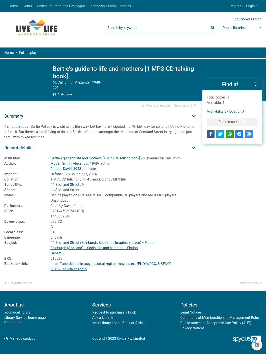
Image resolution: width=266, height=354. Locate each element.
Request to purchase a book (114, 312)
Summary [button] (13, 116)
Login (250, 6)
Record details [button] (18, 147)
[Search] (212, 28)
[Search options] (240, 28)
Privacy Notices (192, 328)
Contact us (12, 323)
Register (236, 6)
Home (13, 6)
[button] (255, 85)
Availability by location (226, 111)
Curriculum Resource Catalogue (60, 6)
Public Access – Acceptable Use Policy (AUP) (215, 323)
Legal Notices (191, 312)
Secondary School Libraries (109, 6)
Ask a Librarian (104, 318)
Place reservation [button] (237, 121)
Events (27, 6)
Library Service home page (25, 318)
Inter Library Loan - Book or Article (118, 323)
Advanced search (247, 19)
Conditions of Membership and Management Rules (220, 318)
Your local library (17, 312)
